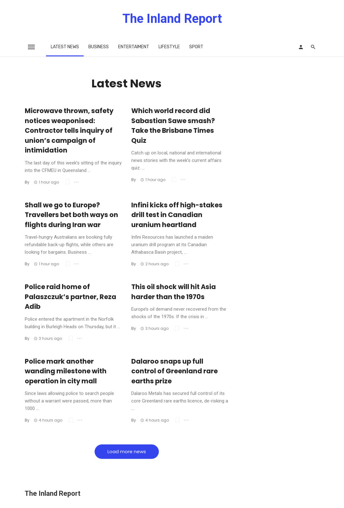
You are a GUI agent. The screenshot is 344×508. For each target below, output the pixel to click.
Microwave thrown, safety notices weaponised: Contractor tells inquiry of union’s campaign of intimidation (69, 130)
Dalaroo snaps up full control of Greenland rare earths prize (174, 371)
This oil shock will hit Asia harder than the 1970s (173, 291)
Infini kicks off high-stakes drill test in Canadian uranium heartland (176, 214)
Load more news (126, 451)
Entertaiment (133, 46)
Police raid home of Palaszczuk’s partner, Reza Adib (70, 296)
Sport (196, 46)
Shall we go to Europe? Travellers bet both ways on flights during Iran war (71, 214)
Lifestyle (169, 46)
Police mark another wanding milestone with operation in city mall (66, 371)
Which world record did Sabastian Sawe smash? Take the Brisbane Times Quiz (173, 125)
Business (98, 46)
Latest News (65, 46)
